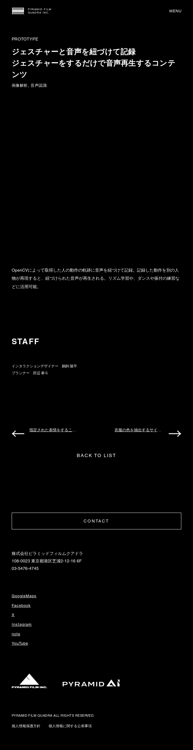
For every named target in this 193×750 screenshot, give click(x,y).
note (16, 634)
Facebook (21, 605)
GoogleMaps (24, 596)
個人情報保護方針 (26, 726)
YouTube (20, 643)
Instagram (22, 624)
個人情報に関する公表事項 (70, 726)
